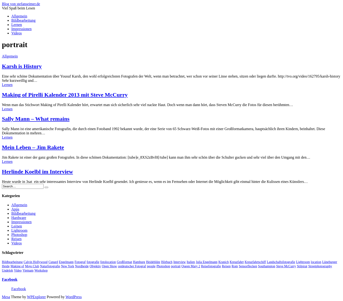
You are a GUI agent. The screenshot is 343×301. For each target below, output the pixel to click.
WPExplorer (36, 297)
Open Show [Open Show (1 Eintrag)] (109, 266)
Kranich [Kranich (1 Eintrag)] (223, 262)
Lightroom (19, 230)
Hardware (18, 218)
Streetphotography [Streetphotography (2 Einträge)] (320, 266)
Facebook (9, 279)
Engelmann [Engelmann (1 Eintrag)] (66, 262)
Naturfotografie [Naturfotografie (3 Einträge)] (50, 266)
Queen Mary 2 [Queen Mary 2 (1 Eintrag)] (191, 266)
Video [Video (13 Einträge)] (18, 270)
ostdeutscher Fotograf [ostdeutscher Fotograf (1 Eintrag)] (132, 266)
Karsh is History (22, 66)
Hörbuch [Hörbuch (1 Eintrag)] (167, 262)
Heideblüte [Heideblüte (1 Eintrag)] (153, 262)
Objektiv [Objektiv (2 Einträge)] (95, 266)
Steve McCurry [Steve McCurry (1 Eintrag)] (286, 266)
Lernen (16, 25)
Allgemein (19, 16)
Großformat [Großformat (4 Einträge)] (124, 262)
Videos (16, 33)
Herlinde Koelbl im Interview (37, 172)
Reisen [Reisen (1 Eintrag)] (226, 266)
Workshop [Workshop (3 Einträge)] (41, 270)
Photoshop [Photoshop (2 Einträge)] (163, 266)
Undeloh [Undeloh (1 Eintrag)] (7, 270)
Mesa (6, 297)
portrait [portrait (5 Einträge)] (176, 266)
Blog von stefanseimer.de (21, 4)
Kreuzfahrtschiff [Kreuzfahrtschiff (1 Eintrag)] (255, 262)
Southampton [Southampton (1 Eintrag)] (266, 266)
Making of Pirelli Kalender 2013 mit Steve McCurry (65, 95)
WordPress (73, 297)
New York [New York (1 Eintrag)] (67, 266)
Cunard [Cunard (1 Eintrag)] (53, 262)
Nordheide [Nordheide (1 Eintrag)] (82, 266)
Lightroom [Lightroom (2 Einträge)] (303, 262)
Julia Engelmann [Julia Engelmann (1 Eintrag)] (207, 262)
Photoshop (19, 235)
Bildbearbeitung (23, 20)
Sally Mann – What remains (35, 119)
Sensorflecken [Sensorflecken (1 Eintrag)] (248, 266)
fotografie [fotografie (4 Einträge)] (93, 262)
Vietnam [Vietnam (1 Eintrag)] (28, 270)
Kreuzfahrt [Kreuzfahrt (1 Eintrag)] (237, 262)
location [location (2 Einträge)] (316, 262)
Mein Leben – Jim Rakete (33, 147)
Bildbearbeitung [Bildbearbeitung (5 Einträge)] (12, 262)
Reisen (16, 239)
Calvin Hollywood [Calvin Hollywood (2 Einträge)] (36, 262)
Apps (15, 209)
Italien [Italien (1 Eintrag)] (191, 262)
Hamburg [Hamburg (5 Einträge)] (139, 262)
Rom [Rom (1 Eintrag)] (235, 266)
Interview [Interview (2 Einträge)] (179, 262)
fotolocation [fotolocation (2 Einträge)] (108, 262)
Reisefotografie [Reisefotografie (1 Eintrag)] (211, 266)
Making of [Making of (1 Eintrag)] (17, 266)
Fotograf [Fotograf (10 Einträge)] (80, 262)
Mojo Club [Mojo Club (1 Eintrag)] (32, 266)
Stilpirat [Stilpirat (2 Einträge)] (302, 266)
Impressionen (21, 29)
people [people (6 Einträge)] (151, 266)
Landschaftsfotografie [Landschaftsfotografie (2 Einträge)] (281, 262)
